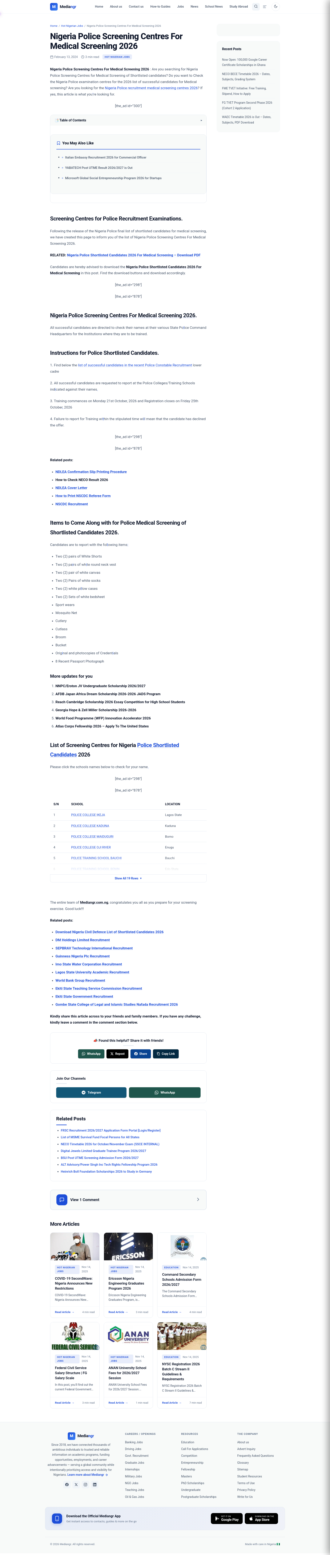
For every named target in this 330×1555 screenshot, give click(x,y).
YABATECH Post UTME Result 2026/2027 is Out (99, 168)
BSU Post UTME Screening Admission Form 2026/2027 (100, 1158)
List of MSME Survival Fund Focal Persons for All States (100, 1137)
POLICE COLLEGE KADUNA (90, 826)
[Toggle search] (256, 7)
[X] (76, 1484)
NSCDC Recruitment (72, 504)
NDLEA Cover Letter (71, 488)
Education (187, 1442)
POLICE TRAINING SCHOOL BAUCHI (96, 858)
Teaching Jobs (134, 1490)
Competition (189, 1455)
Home (99, 6)
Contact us (136, 6)
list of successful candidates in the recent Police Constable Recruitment (135, 365)
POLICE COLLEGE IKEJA (88, 815)
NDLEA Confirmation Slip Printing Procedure (91, 472)
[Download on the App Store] (261, 1518)
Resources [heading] (189, 1433)
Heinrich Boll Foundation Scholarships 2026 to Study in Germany (106, 1171)
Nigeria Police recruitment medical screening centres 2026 (151, 88)
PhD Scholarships (192, 1483)
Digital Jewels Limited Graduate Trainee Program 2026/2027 (103, 1151)
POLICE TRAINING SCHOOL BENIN (95, 869)
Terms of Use (246, 1483)
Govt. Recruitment (137, 1455)
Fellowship (188, 1469)
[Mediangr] (81, 1436)
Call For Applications (194, 1449)
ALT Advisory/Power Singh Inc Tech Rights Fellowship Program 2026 (109, 1165)
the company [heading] (247, 1433)
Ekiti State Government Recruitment (84, 996)
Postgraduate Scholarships (199, 1497)
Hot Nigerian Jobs (72, 25)
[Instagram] (85, 1484)
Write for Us (245, 1497)
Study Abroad (239, 6)
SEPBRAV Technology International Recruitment (94, 948)
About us (116, 6)
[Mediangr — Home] (63, 7)
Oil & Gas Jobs (134, 1497)
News (194, 6)
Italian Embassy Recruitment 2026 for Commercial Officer (105, 157)
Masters (186, 1476)
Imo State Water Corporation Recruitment (89, 964)
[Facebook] (67, 1484)
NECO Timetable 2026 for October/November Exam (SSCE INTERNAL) (110, 1144)
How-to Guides (160, 6)
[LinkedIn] (94, 1484)
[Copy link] (166, 1053)
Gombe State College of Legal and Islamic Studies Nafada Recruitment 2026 (117, 1004)
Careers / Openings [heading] (140, 1433)
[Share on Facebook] (140, 1053)
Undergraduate (191, 1490)
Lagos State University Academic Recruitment (92, 972)
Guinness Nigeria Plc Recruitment (83, 956)
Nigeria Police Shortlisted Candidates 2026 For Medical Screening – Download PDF (133, 255)
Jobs (180, 6)
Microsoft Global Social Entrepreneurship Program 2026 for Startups (113, 178)
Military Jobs (133, 1476)
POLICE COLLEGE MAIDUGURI (92, 837)
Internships (132, 1469)
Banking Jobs (134, 1442)
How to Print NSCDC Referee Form (83, 496)
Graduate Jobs (134, 1462)
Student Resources (249, 1476)
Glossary (243, 1462)
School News (214, 6)
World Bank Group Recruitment (80, 980)
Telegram (91, 1092)
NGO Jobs (131, 1483)
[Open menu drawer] (265, 7)
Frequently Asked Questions (255, 1455)
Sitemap (242, 1469)
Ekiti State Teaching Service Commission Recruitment (99, 988)
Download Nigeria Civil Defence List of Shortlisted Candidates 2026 (110, 932)
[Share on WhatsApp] (91, 1053)
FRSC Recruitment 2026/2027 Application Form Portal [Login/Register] (111, 1130)
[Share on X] (117, 1053)
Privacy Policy (246, 1490)
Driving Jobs (133, 1449)
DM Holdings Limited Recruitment (83, 940)
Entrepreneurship (192, 1462)
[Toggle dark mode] (275, 7)
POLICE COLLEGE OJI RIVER (91, 847)
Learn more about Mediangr (87, 1475)
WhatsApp (165, 1092)
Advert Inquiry (246, 1449)
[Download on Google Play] (227, 1518)
